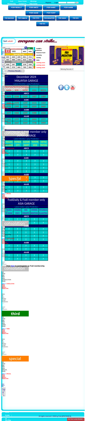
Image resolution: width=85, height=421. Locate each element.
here (13, 266)
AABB (26, 109)
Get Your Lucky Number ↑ (76, 419)
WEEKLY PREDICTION (5, 288)
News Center (22, 1)
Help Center (33, 4)
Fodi (11, 1)
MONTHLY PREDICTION (5, 108)
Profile (7, 415)
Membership (11, 4)
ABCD (26, 93)
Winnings (33, 1)
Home (7, 412)
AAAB (3, 106)
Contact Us (22, 4)
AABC (26, 99)
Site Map (8, 420)
